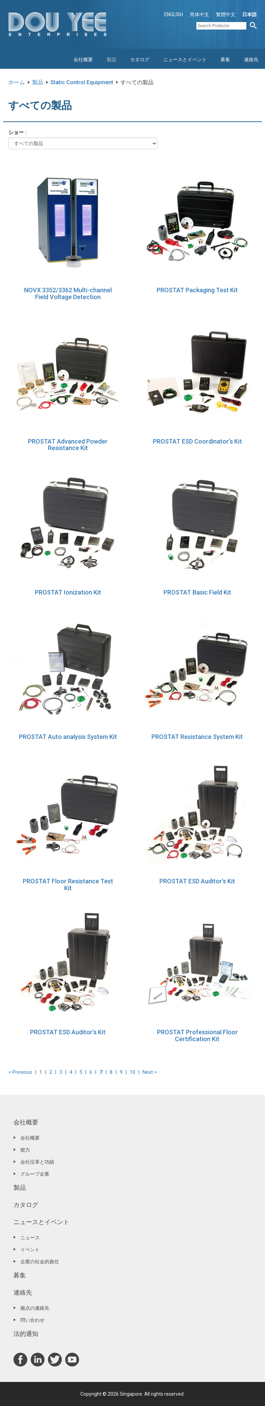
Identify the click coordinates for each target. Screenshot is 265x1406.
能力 (25, 1150)
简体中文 (199, 14)
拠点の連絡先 (34, 1308)
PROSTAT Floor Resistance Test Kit (68, 885)
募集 (225, 59)
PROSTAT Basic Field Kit (197, 592)
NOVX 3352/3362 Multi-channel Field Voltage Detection (68, 293)
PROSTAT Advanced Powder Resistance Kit (68, 445)
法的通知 (25, 1333)
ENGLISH (173, 14)
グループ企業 (34, 1174)
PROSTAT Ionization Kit (68, 592)
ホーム (16, 82)
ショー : (17, 132)
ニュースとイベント (185, 59)
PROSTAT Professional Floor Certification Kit (197, 1035)
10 (132, 1072)
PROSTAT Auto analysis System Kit (68, 736)
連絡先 (251, 59)
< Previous (20, 1072)
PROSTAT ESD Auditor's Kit (197, 881)
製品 (111, 59)
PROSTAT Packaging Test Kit (197, 290)
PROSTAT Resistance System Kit (197, 736)
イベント (30, 1249)
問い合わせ (32, 1320)
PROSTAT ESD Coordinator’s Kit (197, 441)
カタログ (139, 59)
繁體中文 (225, 14)
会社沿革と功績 (37, 1162)
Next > (150, 1072)
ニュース (30, 1237)
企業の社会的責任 (39, 1261)
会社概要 (83, 59)
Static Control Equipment (81, 82)
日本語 (249, 14)
